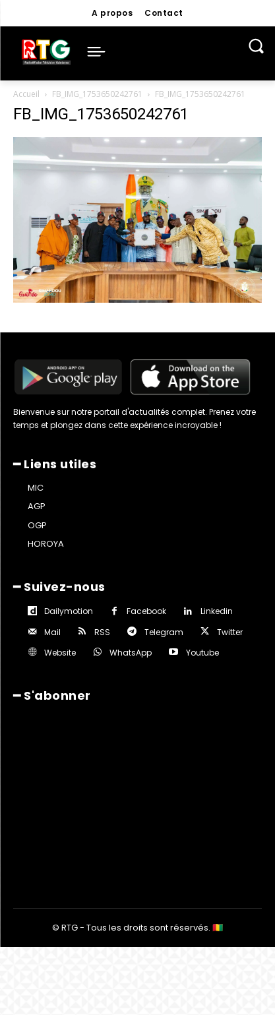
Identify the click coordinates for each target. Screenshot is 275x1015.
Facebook (146, 611)
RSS (102, 632)
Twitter (230, 632)
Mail (52, 632)
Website (60, 652)
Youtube (202, 652)
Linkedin (216, 611)
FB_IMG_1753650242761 (97, 94)
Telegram (163, 632)
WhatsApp (130, 652)
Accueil (26, 94)
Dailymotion (68, 611)
